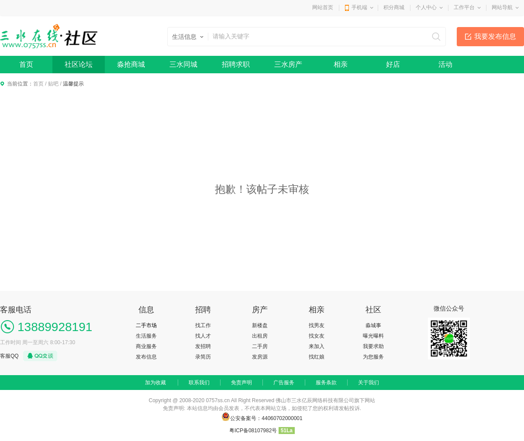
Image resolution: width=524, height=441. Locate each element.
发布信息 (146, 357)
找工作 (203, 325)
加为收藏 (155, 382)
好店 (393, 64)
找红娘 (316, 357)
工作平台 (464, 7)
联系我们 (199, 382)
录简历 (203, 357)
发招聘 (203, 346)
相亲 (341, 64)
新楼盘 (260, 325)
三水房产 (288, 64)
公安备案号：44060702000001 (266, 418)
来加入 (316, 346)
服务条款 (326, 382)
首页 (26, 64)
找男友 (316, 325)
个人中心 (426, 7)
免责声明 (241, 382)
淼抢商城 (131, 64)
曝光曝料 (373, 336)
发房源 (260, 357)
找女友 (316, 336)
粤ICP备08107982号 (253, 430)
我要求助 (373, 346)
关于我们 (368, 382)
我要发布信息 (495, 36)
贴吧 (53, 84)
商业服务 (146, 346)
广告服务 (283, 382)
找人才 (203, 336)
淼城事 (373, 325)
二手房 (260, 346)
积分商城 (393, 7)
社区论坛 (79, 64)
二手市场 (146, 325)
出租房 (260, 336)
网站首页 (322, 7)
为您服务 (373, 357)
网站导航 (502, 7)
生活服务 (146, 336)
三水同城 (183, 64)
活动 (445, 64)
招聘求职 (236, 64)
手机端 (359, 7)
